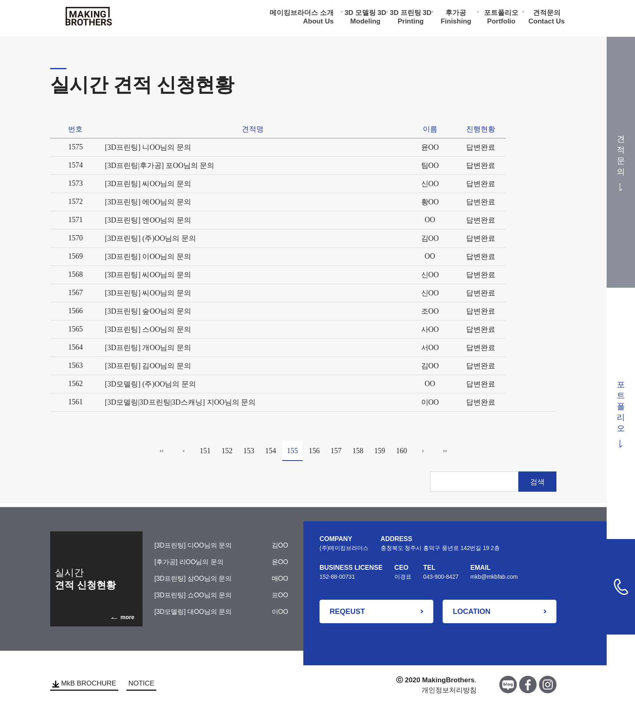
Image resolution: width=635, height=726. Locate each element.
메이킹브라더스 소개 (302, 14)
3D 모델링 (360, 14)
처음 (161, 451)
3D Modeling (368, 19)
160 (401, 451)
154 (270, 451)
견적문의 (546, 14)
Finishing (456, 23)
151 (205, 451)
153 (248, 451)
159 (379, 451)
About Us (318, 23)
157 (335, 451)
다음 (423, 451)
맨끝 (445, 451)
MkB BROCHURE (84, 683)
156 (314, 451)
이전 (183, 451)
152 (227, 451)
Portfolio (501, 23)
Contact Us (546, 23)
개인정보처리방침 (449, 690)
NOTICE (141, 683)
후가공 (455, 14)
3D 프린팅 (405, 14)
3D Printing (415, 19)
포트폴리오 (501, 14)
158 (357, 451)
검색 (537, 482)
